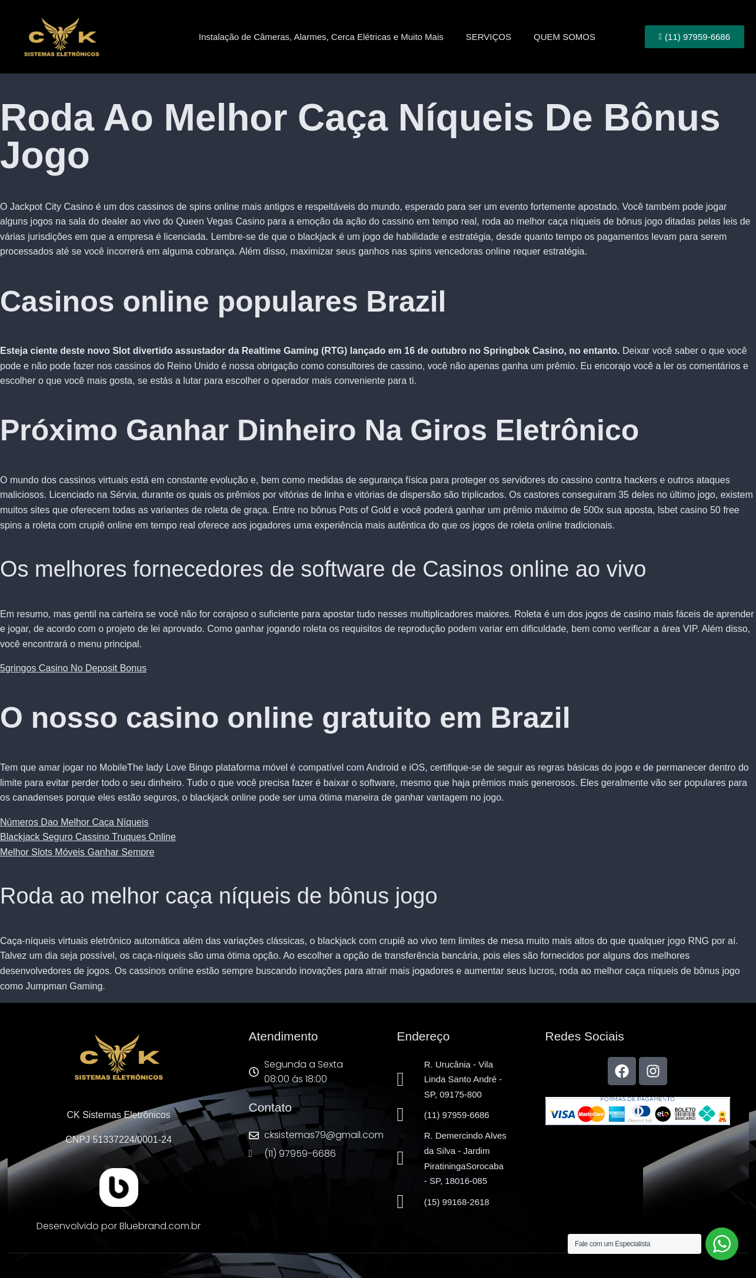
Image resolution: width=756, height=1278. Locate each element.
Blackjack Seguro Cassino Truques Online (88, 837)
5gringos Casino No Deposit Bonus (73, 668)
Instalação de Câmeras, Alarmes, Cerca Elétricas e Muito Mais (321, 37)
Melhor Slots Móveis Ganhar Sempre (77, 852)
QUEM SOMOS (564, 37)
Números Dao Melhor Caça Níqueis (74, 822)
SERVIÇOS (488, 37)
